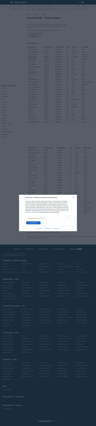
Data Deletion (39, 228)
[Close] (74, 197)
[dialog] (48, 213)
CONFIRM (33, 222)
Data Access (48, 228)
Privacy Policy (56, 228)
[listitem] (48, 218)
